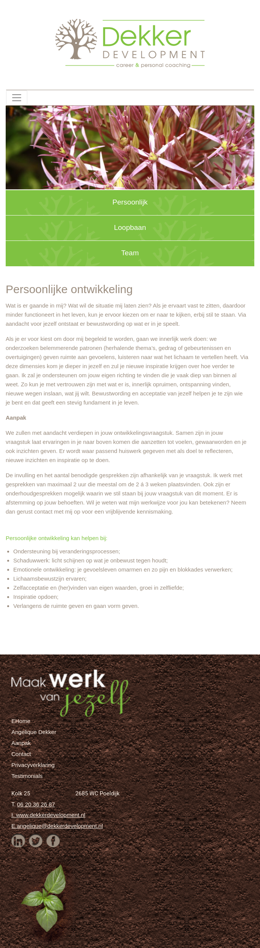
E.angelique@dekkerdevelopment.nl (57, 826)
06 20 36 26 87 (36, 804)
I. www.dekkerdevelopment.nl (48, 815)
